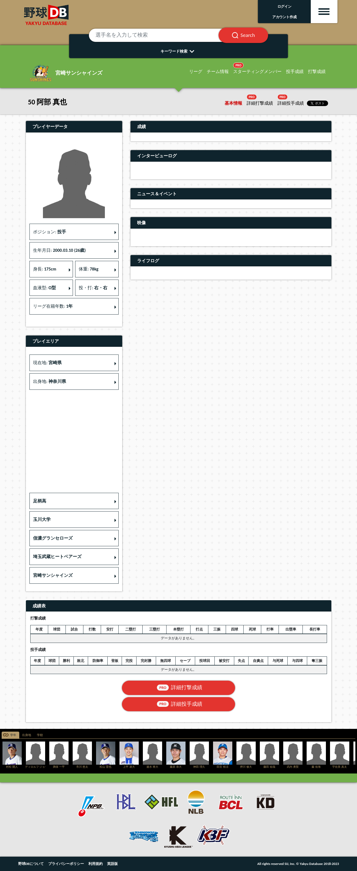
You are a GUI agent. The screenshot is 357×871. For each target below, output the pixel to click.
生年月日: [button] (59, 250)
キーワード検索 (178, 51)
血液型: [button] (44, 287)
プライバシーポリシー (66, 864)
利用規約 (95, 864)
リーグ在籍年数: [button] (53, 306)
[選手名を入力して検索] (160, 35)
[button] (74, 501)
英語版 (112, 864)
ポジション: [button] (49, 231)
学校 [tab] (40, 735)
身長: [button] (44, 269)
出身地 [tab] (26, 735)
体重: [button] (88, 269)
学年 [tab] (13, 735)
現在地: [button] (47, 362)
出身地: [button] (49, 381)
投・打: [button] (93, 287)
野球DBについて (31, 864)
